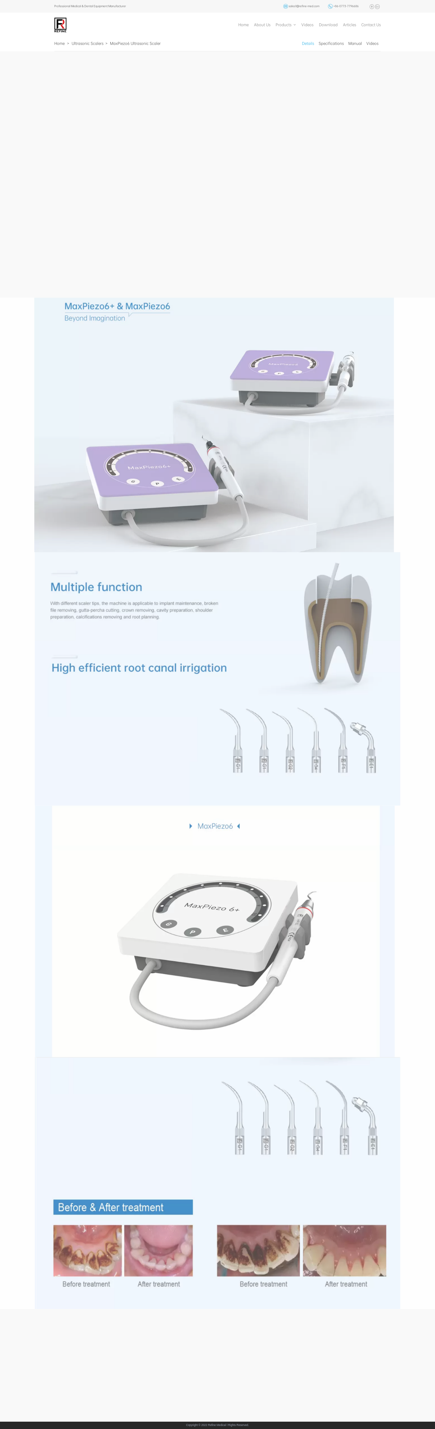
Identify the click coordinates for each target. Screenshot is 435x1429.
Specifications (331, 43)
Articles (349, 24)
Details (308, 43)
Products (283, 24)
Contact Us (371, 24)
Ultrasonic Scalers (87, 43)
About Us (262, 24)
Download (328, 24)
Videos (307, 24)
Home (243, 24)
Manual (355, 43)
